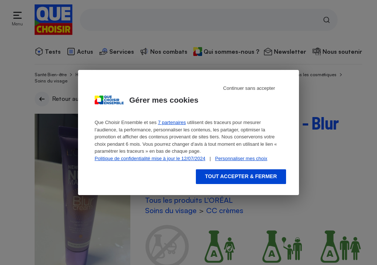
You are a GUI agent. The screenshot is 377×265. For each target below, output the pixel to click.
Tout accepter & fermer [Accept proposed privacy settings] (241, 176)
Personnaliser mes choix (241, 158)
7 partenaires (172, 122)
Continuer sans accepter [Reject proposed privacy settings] (249, 88)
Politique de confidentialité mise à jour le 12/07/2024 (150, 158)
